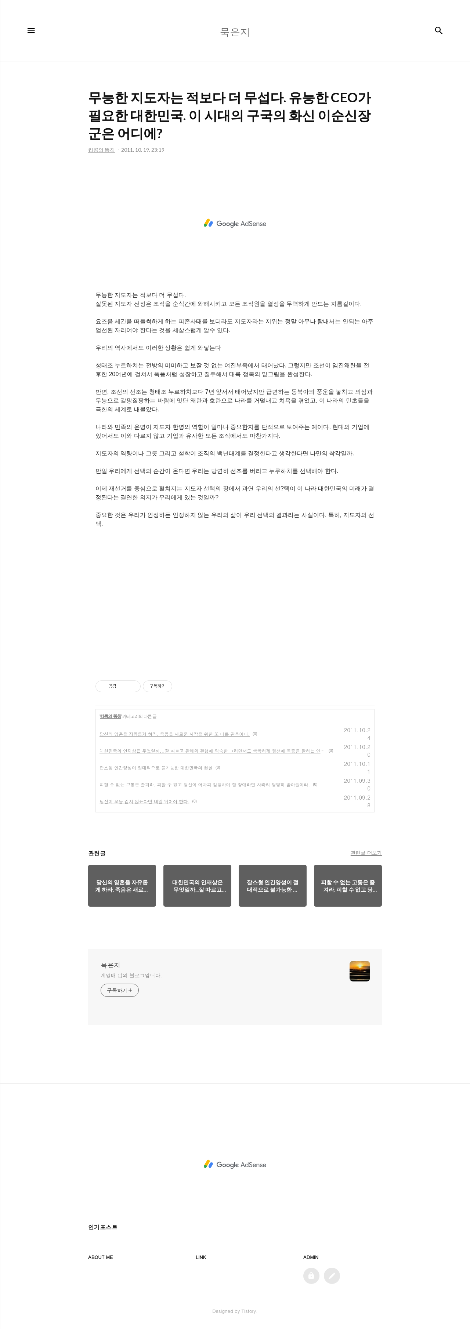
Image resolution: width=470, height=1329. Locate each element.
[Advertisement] (235, 223)
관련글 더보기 (366, 852)
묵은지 (110, 965)
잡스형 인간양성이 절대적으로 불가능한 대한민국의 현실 (156, 767)
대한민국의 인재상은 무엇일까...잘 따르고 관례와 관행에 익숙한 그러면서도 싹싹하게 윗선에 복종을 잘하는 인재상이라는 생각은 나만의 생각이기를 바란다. (213, 751)
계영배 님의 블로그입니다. (131, 975)
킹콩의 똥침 (110, 716)
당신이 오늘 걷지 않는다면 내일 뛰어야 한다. (144, 801)
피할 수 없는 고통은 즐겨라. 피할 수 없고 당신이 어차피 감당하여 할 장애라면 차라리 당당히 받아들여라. (205, 784)
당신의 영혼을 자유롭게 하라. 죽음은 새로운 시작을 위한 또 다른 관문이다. (175, 734)
